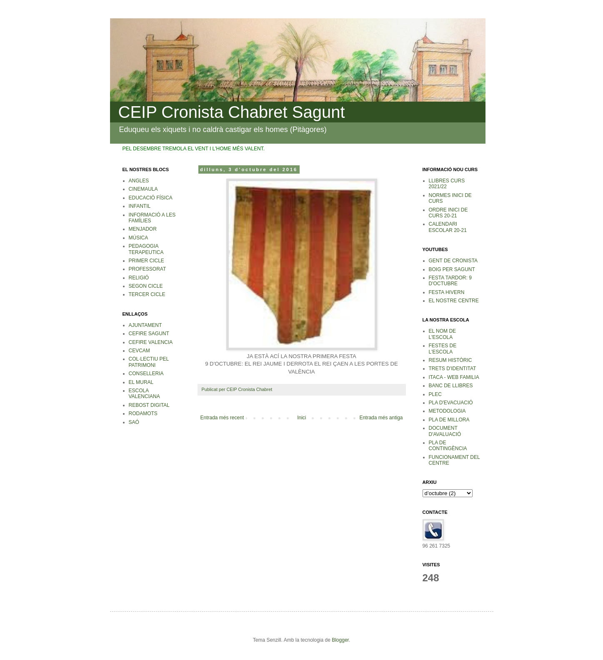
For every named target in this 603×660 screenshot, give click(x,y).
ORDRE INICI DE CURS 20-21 (448, 213)
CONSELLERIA (146, 373)
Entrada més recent (222, 418)
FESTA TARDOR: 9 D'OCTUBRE (450, 280)
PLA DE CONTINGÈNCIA (448, 445)
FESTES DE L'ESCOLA (443, 348)
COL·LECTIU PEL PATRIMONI (149, 362)
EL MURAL (141, 382)
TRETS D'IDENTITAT (452, 368)
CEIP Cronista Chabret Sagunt (231, 112)
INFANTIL (140, 206)
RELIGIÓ (139, 278)
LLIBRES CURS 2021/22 (447, 183)
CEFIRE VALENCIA (151, 342)
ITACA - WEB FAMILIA (454, 377)
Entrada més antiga (381, 418)
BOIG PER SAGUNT (452, 269)
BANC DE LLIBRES (451, 386)
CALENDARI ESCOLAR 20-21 (448, 227)
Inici (301, 418)
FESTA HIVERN (447, 292)
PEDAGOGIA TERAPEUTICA (146, 249)
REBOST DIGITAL (149, 405)
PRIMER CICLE (146, 261)
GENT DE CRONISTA (453, 261)
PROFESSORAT (147, 269)
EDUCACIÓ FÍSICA (151, 198)
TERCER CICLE (147, 294)
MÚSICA (138, 238)
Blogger (340, 640)
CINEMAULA (143, 189)
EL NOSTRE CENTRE (454, 301)
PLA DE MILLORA (449, 420)
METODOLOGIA (447, 411)
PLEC (435, 394)
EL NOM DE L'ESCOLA (442, 334)
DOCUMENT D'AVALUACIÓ (445, 431)
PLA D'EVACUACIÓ (451, 403)
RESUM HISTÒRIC (450, 360)
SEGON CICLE (146, 286)
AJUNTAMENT (145, 325)
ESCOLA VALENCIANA (144, 393)
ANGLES (139, 181)
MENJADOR (143, 229)
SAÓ (134, 422)
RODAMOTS (143, 413)
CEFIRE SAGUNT (149, 333)
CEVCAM (139, 351)
